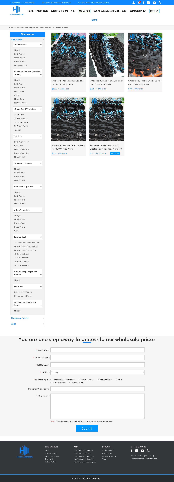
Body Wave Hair (21, 142)
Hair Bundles (42, 11)
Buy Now (154, 11)
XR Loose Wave (21, 122)
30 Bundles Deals (21, 261)
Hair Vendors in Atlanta (83, 450)
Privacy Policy (50, 453)
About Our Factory (52, 456)
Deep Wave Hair (21, 149)
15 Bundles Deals (21, 258)
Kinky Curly (19, 99)
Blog (124, 11)
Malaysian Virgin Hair (23, 186)
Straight (17, 50)
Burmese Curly (20, 65)
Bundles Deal (20, 237)
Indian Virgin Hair (22, 210)
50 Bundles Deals (21, 265)
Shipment (49, 459)
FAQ (47, 450)
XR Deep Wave (21, 126)
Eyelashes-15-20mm (23, 296)
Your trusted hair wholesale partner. (93, 2)
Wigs (73, 11)
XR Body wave (20, 118)
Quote (94, 20)
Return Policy (50, 462)
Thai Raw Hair (20, 44)
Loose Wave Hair (21, 153)
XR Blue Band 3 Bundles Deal (27, 242)
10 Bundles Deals (21, 254)
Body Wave (19, 54)
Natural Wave (20, 103)
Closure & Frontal (59, 11)
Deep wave (19, 58)
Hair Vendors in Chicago (84, 459)
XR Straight (19, 115)
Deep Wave (19, 91)
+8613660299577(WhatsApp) (22, 2)
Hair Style (18, 136)
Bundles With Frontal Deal (25, 250)
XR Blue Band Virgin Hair (25, 109)
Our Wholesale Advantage (106, 11)
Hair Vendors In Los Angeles (85, 462)
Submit (87, 428)
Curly (16, 95)
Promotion (84, 11)
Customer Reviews (138, 11)
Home (30, 11)
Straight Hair (19, 157)
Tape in (17, 130)
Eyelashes (18, 286)
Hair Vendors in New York (84, 456)
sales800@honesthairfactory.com (56, 2)
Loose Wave (19, 61)
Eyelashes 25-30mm (23, 292)
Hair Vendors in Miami (83, 453)
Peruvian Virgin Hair (23, 163)
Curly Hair (18, 145)
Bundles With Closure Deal (26, 246)
